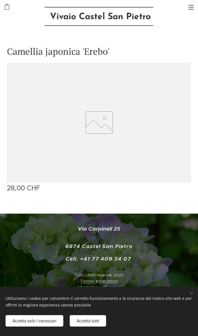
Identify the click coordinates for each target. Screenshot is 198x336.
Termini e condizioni (99, 281)
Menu (191, 7)
